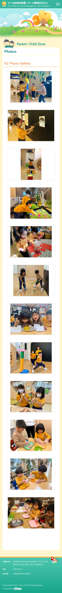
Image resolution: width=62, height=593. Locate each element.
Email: (5, 573)
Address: (6, 561)
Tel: (4, 569)
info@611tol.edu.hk (21, 573)
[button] (31, 51)
